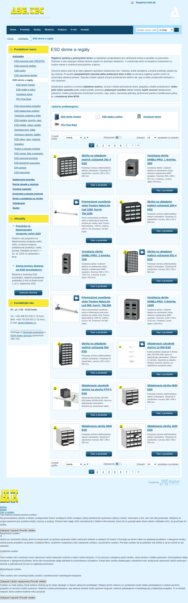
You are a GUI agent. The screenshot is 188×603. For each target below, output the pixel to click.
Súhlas (3, 507)
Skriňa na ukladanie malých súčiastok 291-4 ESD (96, 159)
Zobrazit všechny (28, 292)
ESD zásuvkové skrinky (24, 75)
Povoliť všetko (27, 530)
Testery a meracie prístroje (26, 149)
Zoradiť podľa (55, 137)
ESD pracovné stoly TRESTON (28, 61)
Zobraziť (141, 137)
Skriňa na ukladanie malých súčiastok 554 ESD (95, 347)
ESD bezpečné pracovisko (26, 163)
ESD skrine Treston (71, 116)
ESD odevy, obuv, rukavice (26, 139)
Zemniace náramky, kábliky (26, 134)
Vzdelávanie (17, 203)
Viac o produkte (99, 185)
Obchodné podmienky (33, 332)
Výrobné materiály (21, 189)
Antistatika (17, 56)
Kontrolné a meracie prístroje (26, 194)
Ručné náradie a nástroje (24, 184)
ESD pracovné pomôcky (25, 158)
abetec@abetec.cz (27, 323)
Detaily (3, 509)
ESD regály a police (112, 116)
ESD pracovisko (21, 172)
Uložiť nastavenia (20, 581)
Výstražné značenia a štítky (26, 115)
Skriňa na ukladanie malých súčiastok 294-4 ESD (162, 205)
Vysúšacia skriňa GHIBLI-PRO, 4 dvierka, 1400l (161, 301)
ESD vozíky (19, 70)
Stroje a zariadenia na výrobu (26, 198)
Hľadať (176, 30)
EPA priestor (19, 168)
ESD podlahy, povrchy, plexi (26, 120)
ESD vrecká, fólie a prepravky (27, 153)
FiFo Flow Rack (69, 125)
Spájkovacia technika (22, 179)
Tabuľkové (120, 137)
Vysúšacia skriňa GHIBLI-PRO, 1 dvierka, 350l (161, 159)
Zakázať (4, 530)
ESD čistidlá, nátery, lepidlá (26, 125)
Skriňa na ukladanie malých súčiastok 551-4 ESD (162, 255)
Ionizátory (18, 144)
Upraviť (15, 530)
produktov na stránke (168, 137)
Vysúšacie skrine (152, 116)
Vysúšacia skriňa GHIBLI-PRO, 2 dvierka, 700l (96, 255)
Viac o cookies (7, 512)
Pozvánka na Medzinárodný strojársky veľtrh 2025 (28, 230)
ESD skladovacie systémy (26, 111)
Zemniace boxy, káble (24, 130)
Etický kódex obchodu (21, 335)
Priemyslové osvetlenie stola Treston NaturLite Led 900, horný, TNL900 (96, 301)
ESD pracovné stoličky (24, 66)
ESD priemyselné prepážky (26, 106)
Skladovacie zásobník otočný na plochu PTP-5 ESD (96, 389)
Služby (15, 208)
